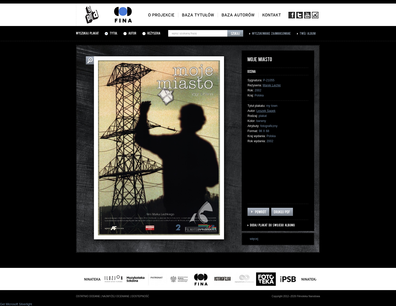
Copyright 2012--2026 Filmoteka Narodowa (296, 296)
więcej (254, 239)
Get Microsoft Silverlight (16, 304)
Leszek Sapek (265, 111)
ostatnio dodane (88, 296)
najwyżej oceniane (115, 296)
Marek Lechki (272, 85)
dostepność (140, 296)
